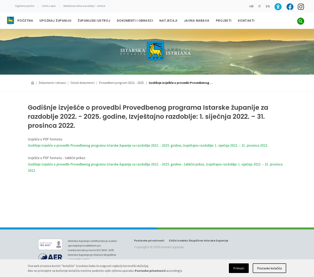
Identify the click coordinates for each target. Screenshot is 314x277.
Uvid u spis (49, 6)
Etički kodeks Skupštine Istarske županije (198, 241)
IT (259, 6)
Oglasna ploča (24, 6)
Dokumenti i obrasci (52, 83)
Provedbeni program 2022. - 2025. (121, 83)
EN (268, 6)
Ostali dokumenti (82, 83)
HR (251, 6)
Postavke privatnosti (149, 241)
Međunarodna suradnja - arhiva (84, 6)
